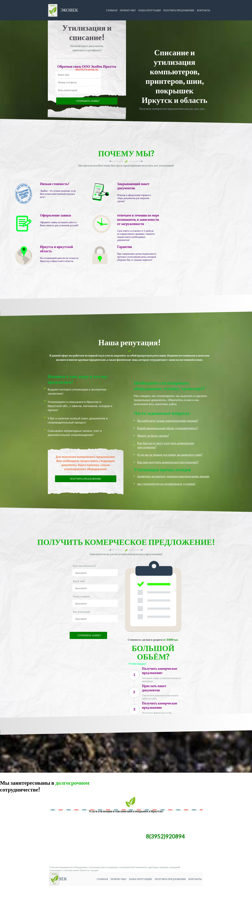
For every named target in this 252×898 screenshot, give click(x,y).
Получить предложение (178, 10)
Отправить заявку (88, 100)
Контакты (203, 10)
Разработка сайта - (10, 896)
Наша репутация (149, 10)
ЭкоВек (63, 10)
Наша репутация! (140, 879)
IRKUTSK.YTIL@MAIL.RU (86, 69)
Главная (111, 10)
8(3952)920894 (165, 836)
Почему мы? (128, 10)
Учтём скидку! (137, 663)
